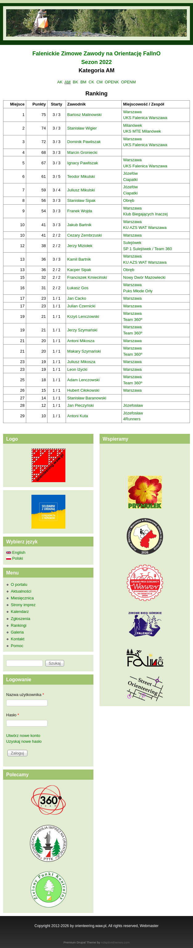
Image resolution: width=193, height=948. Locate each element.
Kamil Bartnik (79, 259)
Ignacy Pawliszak (82, 163)
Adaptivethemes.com (115, 942)
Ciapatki (130, 179)
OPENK (112, 82)
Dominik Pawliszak (84, 141)
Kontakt (17, 639)
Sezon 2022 (96, 62)
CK (91, 82)
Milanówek (132, 125)
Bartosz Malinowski (84, 114)
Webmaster (149, 926)
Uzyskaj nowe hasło (24, 741)
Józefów (130, 173)
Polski (14, 558)
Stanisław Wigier (82, 128)
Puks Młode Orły (137, 291)
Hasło (12, 715)
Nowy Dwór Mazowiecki (144, 277)
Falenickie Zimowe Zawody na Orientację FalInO (96, 53)
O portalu (19, 584)
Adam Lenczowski (83, 380)
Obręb (128, 200)
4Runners (131, 419)
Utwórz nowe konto (23, 735)
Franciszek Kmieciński (87, 277)
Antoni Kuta (77, 416)
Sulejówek (132, 242)
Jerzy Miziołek (79, 245)
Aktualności (21, 591)
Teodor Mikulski (81, 176)
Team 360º (132, 319)
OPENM (128, 82)
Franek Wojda (79, 211)
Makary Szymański (84, 351)
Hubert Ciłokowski (83, 390)
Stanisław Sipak (81, 200)
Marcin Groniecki (82, 152)
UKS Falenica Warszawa (145, 117)
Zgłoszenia (20, 618)
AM (67, 82)
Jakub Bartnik (79, 224)
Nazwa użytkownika (25, 694)
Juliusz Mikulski (81, 190)
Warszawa (132, 112)
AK (59, 82)
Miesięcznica (22, 598)
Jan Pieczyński (80, 405)
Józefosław (133, 405)
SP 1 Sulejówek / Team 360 (147, 248)
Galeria (17, 632)
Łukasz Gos (77, 288)
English (15, 552)
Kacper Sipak (79, 269)
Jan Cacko (76, 298)
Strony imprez (23, 604)
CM (99, 82)
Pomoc (17, 645)
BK (75, 82)
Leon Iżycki (77, 369)
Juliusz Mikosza (81, 361)
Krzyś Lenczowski (83, 316)
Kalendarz (20, 611)
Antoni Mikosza (80, 340)
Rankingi (19, 625)
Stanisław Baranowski (86, 398)
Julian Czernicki (81, 306)
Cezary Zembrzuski (84, 235)
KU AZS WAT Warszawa (144, 227)
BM (83, 82)
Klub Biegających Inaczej (145, 214)
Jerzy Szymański (82, 330)
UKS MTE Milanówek (142, 131)
